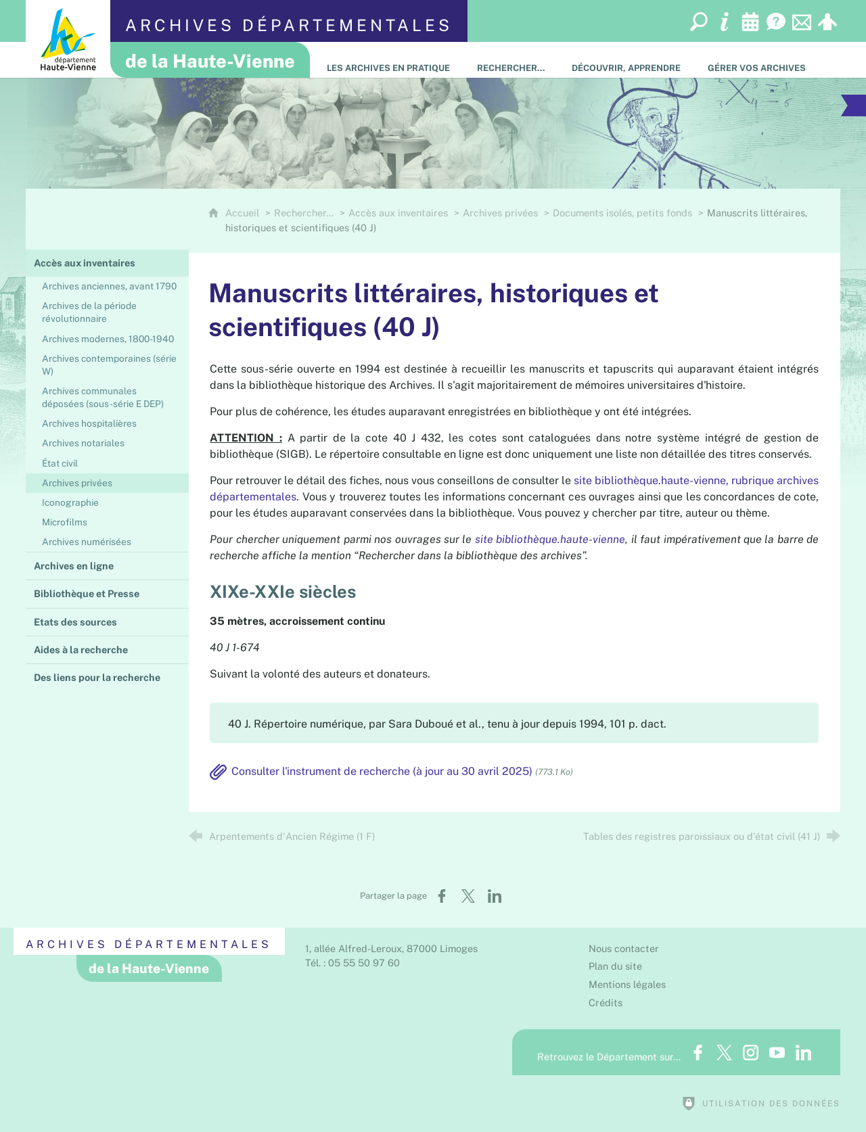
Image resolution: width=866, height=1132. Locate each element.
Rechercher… (304, 212)
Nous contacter (624, 948)
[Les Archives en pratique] (388, 60)
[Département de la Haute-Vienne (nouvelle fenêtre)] (68, 39)
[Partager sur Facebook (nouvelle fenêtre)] (441, 896)
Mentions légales (627, 984)
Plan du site (615, 966)
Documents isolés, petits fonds (622, 212)
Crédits (605, 1002)
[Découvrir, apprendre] (626, 60)
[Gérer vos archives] (756, 60)
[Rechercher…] (510, 60)
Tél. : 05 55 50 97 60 (352, 962)
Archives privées (500, 212)
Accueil (243, 212)
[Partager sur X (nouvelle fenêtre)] (468, 896)
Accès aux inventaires (398, 212)
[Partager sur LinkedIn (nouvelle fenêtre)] (494, 896)
